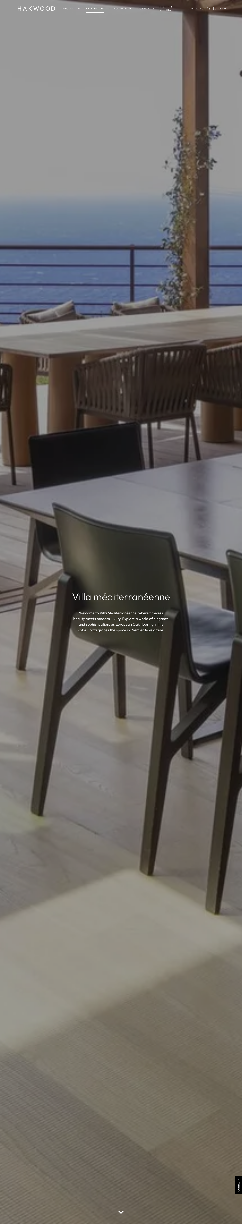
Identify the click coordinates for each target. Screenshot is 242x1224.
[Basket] (214, 8)
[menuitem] (71, 8)
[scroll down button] (121, 1212)
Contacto (196, 8)
